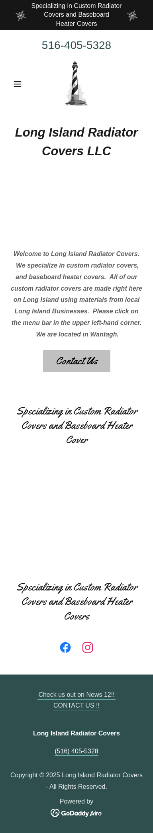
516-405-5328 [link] (76, 45)
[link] (76, 84)
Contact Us (77, 361)
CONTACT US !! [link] (76, 705)
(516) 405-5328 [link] (76, 751)
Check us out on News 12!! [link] (76, 694)
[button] (19, 84)
